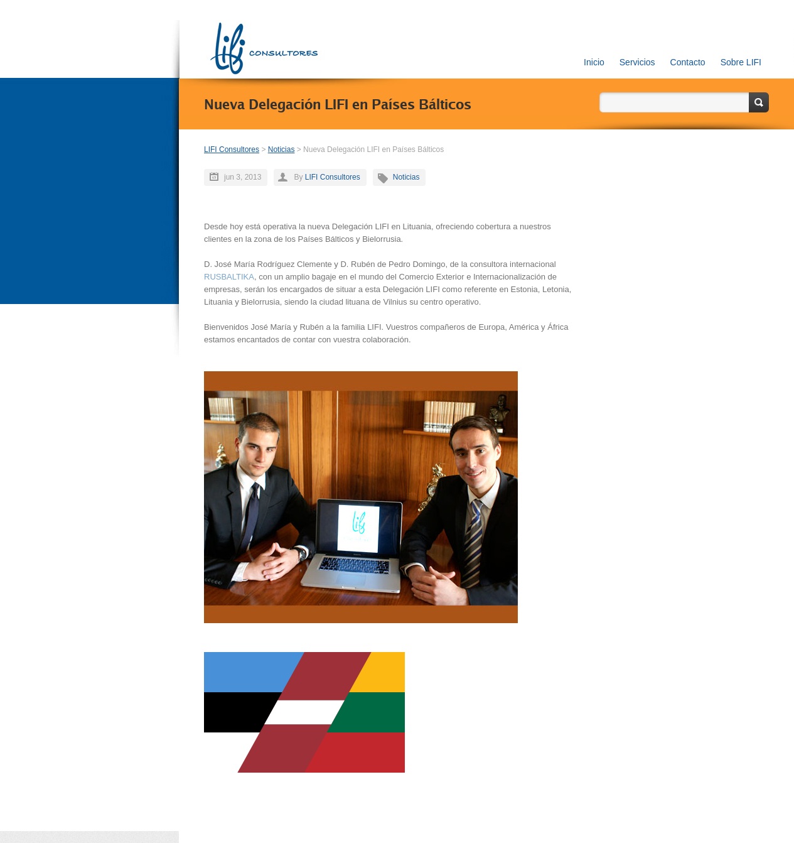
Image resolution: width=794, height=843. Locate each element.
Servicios (637, 62)
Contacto (687, 62)
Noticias (281, 149)
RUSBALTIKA (229, 276)
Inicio (594, 62)
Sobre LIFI (741, 62)
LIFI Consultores (231, 149)
